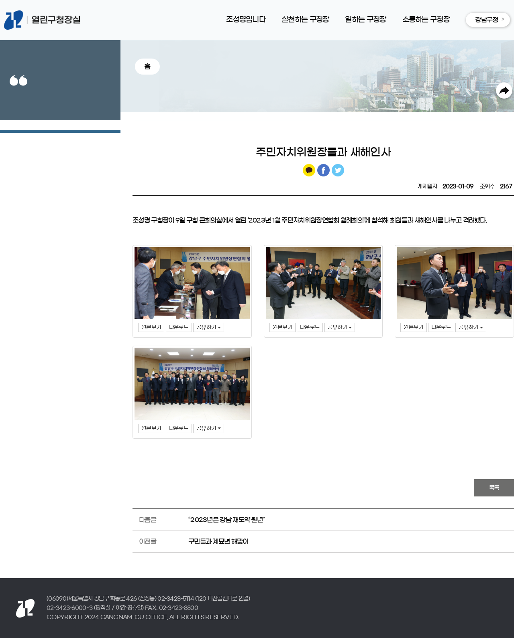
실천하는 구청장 (305, 19)
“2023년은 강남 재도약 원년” (226, 519)
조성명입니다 (245, 19)
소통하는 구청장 (426, 19)
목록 (494, 488)
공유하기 (208, 327)
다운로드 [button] (179, 327)
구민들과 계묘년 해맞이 (218, 541)
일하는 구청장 (365, 19)
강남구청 (486, 19)
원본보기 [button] (151, 327)
